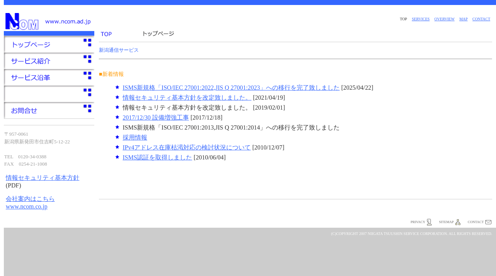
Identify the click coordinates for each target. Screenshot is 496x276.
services (420, 19)
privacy (418, 222)
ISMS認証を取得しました (157, 157)
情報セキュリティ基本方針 (42, 177)
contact (481, 19)
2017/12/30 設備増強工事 (156, 117)
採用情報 (135, 137)
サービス (49, 93)
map (463, 19)
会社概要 (49, 77)
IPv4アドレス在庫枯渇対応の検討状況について (187, 147)
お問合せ (49, 110)
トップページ (49, 44)
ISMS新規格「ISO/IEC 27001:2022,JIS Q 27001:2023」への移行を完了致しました (231, 87)
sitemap (446, 222)
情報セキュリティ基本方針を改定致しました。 (187, 97)
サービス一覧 (49, 61)
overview (444, 19)
